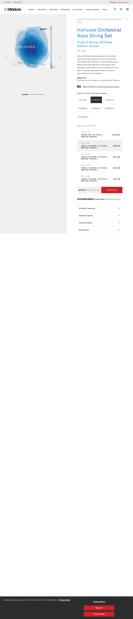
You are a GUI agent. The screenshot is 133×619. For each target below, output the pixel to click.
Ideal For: (81, 78)
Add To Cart (112, 190)
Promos (113, 2)
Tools (104, 9)
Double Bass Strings (92, 19)
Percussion (41, 9)
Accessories (78, 9)
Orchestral (53, 9)
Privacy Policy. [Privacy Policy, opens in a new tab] (65, 600)
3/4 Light (83, 100)
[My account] (127, 9)
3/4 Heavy (109, 100)
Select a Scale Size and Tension (92, 93)
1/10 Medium (83, 117)
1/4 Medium (96, 108)
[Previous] (6, 58)
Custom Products (92, 9)
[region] (66, 607)
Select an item (86, 126)
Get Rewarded (123, 2)
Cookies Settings (99, 602)
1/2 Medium (83, 108)
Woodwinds (65, 9)
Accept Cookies (99, 614)
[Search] (115, 9)
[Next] (60, 58)
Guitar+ (32, 9)
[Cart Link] (120, 9)
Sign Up (117, 199)
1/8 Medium (109, 108)
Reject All (99, 608)
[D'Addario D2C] (14, 9)
